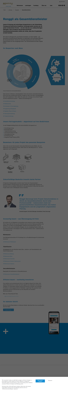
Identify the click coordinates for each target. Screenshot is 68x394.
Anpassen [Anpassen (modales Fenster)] (50, 380)
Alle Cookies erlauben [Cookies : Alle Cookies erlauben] (40, 381)
